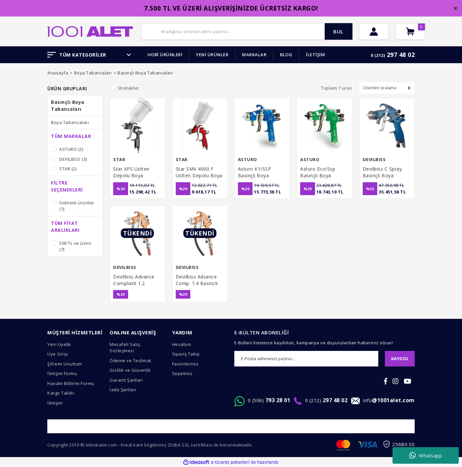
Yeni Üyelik (59, 344)
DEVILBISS (374, 159)
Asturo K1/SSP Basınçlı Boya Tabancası (254, 172)
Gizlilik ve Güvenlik (130, 370)
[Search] (246, 31)
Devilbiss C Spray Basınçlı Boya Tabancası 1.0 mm (384, 172)
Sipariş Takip (186, 354)
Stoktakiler (128, 88)
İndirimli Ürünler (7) (76, 206)
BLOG (286, 55)
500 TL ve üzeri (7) (75, 246)
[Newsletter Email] (306, 358)
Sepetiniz (182, 373)
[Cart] (410, 31)
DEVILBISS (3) (73, 159)
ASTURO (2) (71, 149)
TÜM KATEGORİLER (89, 55)
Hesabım (181, 344)
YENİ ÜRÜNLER (212, 55)
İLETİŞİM (315, 55)
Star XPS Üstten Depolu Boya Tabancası (131, 172)
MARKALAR (254, 55)
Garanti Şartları (126, 380)
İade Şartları (123, 390)
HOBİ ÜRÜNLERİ (165, 55)
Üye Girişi (57, 354)
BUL (338, 31)
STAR (119, 159)
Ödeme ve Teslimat (130, 360)
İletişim (55, 403)
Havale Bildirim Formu (70, 383)
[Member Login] (374, 31)
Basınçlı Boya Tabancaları (145, 73)
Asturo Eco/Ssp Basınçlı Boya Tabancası (317, 172)
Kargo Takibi (60, 393)
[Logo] (90, 31)
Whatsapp (425, 455)
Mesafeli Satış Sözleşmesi (125, 347)
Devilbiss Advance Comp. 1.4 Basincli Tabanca (197, 280)
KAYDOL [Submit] (400, 358)
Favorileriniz (185, 364)
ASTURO (247, 159)
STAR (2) (67, 169)
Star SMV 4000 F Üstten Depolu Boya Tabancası (199, 172)
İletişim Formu (62, 373)
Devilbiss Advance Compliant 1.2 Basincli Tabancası (134, 280)
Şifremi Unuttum (64, 364)
